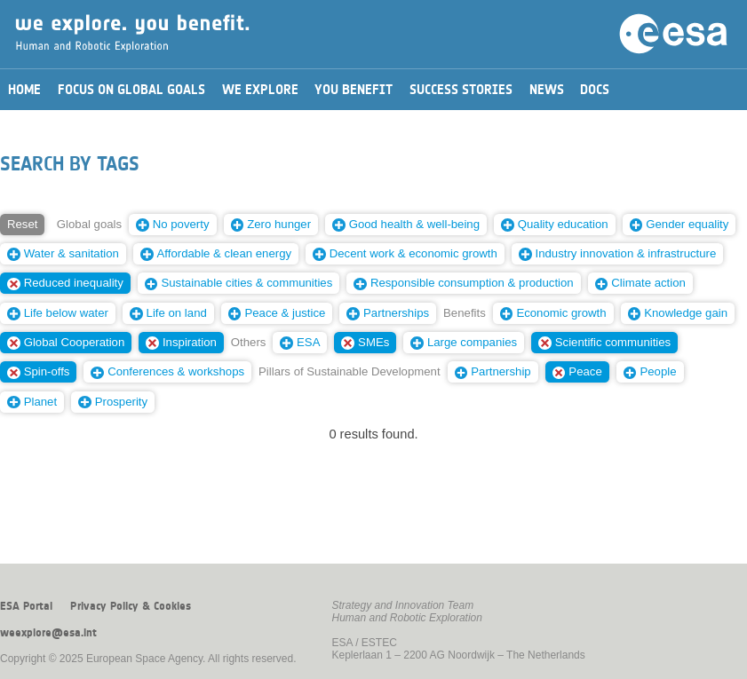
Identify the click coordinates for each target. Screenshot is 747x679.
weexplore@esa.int (48, 633)
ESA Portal (26, 606)
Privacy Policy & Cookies (130, 606)
